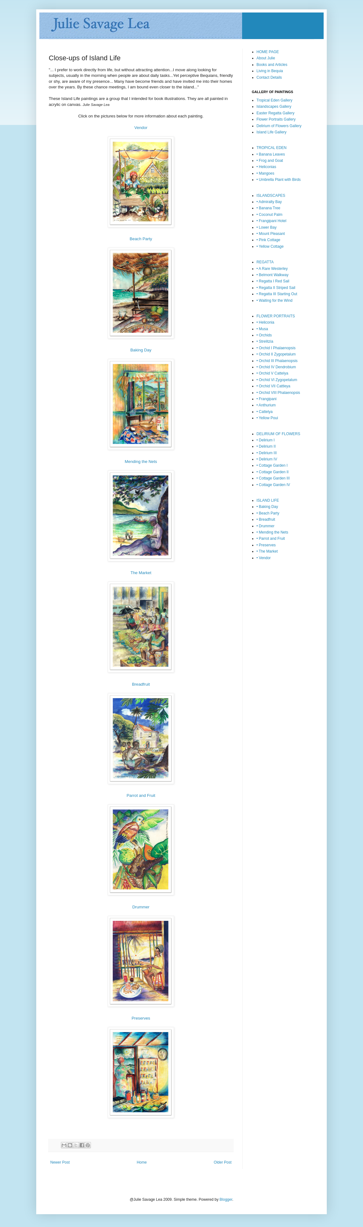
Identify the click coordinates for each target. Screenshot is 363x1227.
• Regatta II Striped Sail (275, 288)
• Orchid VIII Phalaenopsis (278, 392)
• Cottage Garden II (272, 472)
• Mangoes (265, 173)
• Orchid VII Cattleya (273, 386)
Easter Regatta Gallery (275, 113)
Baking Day (140, 350)
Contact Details (269, 77)
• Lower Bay (266, 227)
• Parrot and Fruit (270, 538)
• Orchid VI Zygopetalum (276, 380)
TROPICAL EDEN (271, 148)
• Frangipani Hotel (271, 221)
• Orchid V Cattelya (272, 373)
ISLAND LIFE (267, 500)
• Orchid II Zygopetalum (276, 354)
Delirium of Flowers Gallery (278, 126)
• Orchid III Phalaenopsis (277, 361)
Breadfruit (141, 684)
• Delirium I (265, 440)
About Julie (265, 58)
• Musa (262, 329)
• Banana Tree (268, 208)
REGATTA (265, 262)
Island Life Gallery (271, 132)
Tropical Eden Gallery (274, 100)
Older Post (222, 1162)
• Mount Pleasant (270, 233)
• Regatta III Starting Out (276, 294)
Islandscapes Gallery (273, 106)
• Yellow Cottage (270, 246)
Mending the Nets (141, 461)
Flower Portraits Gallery (276, 119)
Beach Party (141, 238)
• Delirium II (266, 446)
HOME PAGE (267, 52)
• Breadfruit (265, 519)
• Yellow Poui (267, 418)
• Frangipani (266, 399)
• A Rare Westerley (272, 268)
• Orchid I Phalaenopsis (276, 348)
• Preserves (266, 545)
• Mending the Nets (272, 532)
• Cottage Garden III (273, 478)
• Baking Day (267, 506)
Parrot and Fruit (141, 795)
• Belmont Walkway (272, 275)
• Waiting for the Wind (274, 300)
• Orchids (264, 335)
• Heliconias (266, 167)
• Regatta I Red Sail (272, 281)
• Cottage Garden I (272, 465)
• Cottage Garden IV (273, 485)
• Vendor (263, 558)
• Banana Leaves (270, 154)
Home (142, 1162)
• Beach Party (267, 513)
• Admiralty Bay (269, 202)
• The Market (267, 551)
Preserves (141, 1018)
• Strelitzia (264, 341)
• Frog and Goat (269, 160)
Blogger (226, 1199)
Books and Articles (271, 64)
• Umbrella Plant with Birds (278, 179)
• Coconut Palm (269, 214)
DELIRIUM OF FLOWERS (278, 434)
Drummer (141, 907)
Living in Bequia (269, 71)
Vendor (140, 127)
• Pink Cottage (268, 240)
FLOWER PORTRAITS (275, 316)
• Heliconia (265, 322)
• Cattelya (264, 412)
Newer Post (60, 1162)
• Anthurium (266, 405)
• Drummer (265, 526)
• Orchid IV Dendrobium (276, 367)
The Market (141, 572)
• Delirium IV (266, 459)
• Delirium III (266, 453)
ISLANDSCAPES (270, 195)
